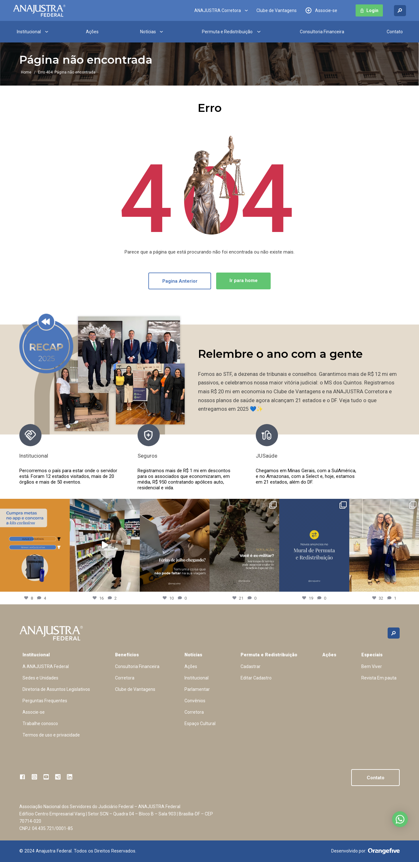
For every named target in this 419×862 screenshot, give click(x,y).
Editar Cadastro (256, 677)
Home (26, 72)
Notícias (148, 31)
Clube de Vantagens (276, 10)
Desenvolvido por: (365, 851)
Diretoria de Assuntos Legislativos (56, 689)
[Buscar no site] (400, 10)
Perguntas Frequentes (45, 700)
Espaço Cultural (200, 723)
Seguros (147, 456)
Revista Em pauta (378, 677)
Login (372, 10)
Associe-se (326, 10)
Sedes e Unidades (40, 677)
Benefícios (127, 654)
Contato (395, 31)
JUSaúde (266, 456)
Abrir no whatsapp (400, 819)
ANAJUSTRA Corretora (217, 10)
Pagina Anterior (179, 281)
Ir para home (243, 280)
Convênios (194, 700)
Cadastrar (251, 666)
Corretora (124, 677)
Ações (92, 31)
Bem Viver (371, 666)
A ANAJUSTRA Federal (46, 666)
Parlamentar (197, 689)
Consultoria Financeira (322, 31)
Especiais (372, 654)
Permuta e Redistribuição (227, 31)
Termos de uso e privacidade (51, 734)
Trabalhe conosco (40, 723)
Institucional (29, 31)
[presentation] (369, 458)
